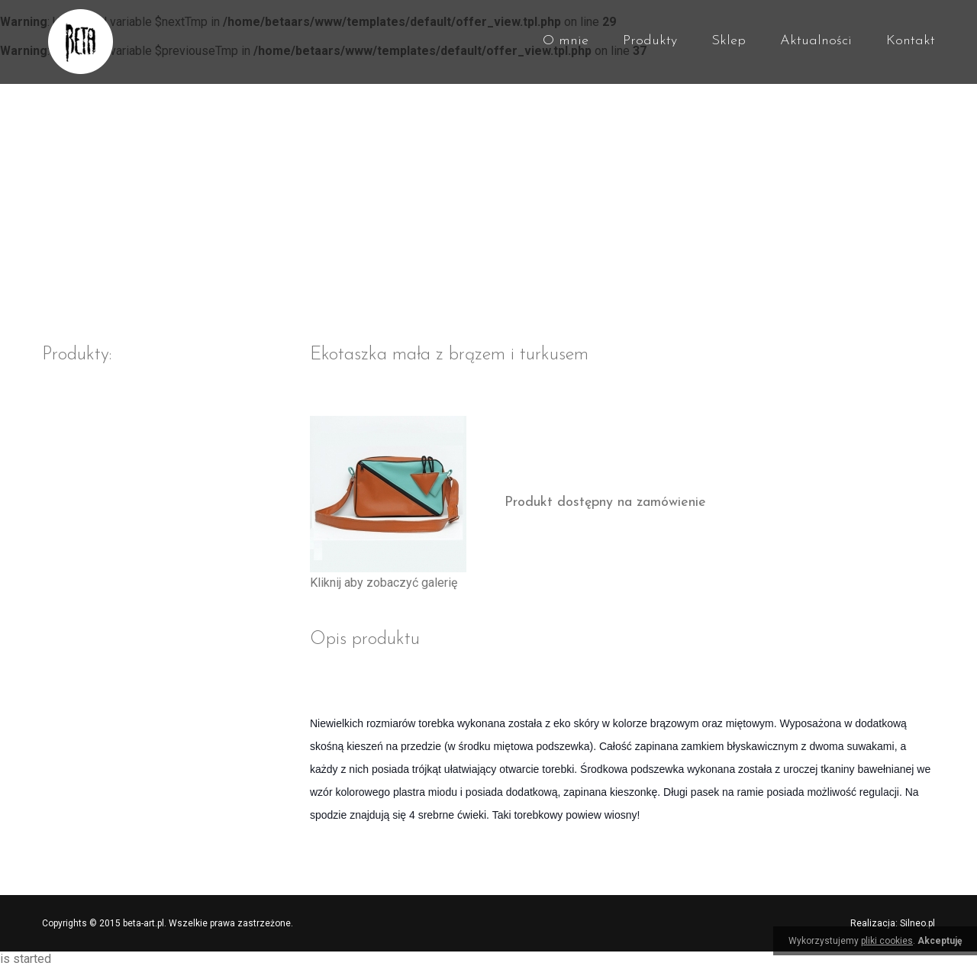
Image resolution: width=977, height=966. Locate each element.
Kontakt (910, 41)
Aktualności (816, 41)
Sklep (728, 41)
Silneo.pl (917, 923)
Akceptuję (939, 940)
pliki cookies (887, 940)
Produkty (650, 41)
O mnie (565, 41)
